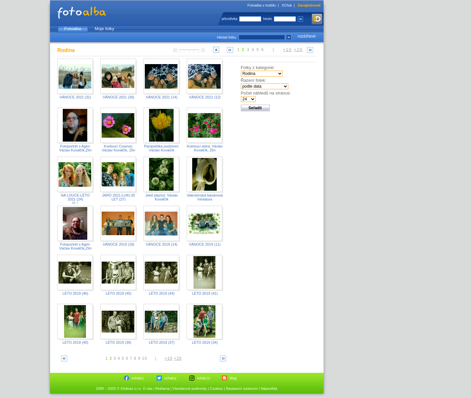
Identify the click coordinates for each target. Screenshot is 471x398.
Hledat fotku (226, 37)
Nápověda (269, 388)
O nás (147, 388)
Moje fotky (104, 28)
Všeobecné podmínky (190, 388)
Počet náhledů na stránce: (266, 93)
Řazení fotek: (253, 80)
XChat (287, 5)
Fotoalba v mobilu (261, 5)
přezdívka (230, 19)
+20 (298, 49)
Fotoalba (72, 28)
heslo (267, 19)
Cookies (216, 388)
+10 (287, 49)
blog (233, 378)
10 (144, 358)
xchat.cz (203, 378)
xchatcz (138, 378)
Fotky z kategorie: (258, 67)
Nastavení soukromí (242, 388)
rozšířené (307, 36)
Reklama (162, 388)
